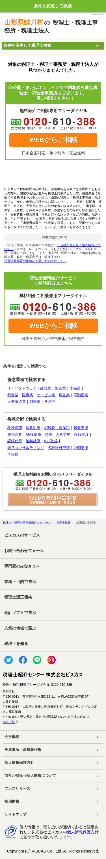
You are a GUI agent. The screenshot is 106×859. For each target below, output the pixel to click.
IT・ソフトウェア (21, 388)
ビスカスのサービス (22, 535)
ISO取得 (51, 441)
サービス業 (46, 395)
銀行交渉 (81, 434)
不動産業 (80, 395)
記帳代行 (14, 441)
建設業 (45, 388)
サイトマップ (16, 814)
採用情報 (12, 802)
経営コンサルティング (25, 448)
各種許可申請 (59, 448)
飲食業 (12, 395)
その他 (49, 401)
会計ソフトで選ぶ (20, 612)
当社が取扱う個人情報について (30, 776)
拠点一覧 (9, 722)
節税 (48, 434)
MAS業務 (33, 434)
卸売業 (34, 401)
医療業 (27, 395)
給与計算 (33, 441)
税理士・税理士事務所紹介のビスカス (27, 522)
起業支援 (80, 428)
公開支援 (80, 448)
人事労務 (63, 434)
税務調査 (14, 434)
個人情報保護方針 (19, 763)
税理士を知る (16, 643)
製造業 (60, 388)
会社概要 (12, 737)
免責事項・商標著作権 (23, 750)
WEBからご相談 (53, 139)
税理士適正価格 (18, 597)
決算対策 (33, 428)
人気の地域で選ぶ (20, 628)
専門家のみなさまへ (22, 566)
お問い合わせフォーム (24, 550)
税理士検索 (64, 522)
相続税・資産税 (57, 428)
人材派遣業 (16, 401)
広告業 (64, 395)
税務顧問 (14, 428)
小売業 (75, 388)
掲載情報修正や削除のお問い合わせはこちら (35, 260)
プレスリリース (17, 789)
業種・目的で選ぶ (20, 581)
